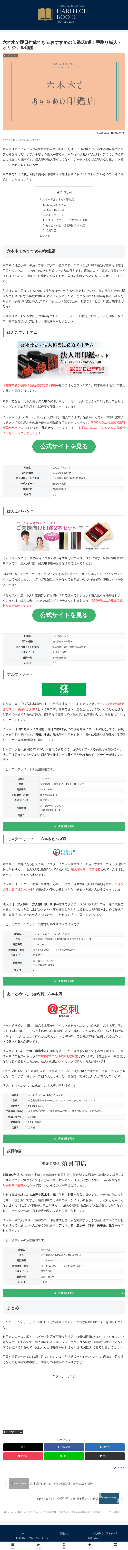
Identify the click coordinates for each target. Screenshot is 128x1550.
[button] (105, 1457)
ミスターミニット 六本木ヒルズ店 (67, 220)
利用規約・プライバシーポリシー (33, 1539)
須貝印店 (51, 231)
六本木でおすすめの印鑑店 (58, 199)
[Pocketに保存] (23, 1457)
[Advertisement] (64, 1403)
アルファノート (55, 215)
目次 (59, 192)
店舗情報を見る (66, 827)
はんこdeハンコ (55, 210)
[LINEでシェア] (64, 1457)
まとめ (46, 236)
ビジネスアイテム (13, 1433)
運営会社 (64, 1534)
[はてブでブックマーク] (105, 1448)
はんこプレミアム (56, 204)
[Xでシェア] (23, 1448)
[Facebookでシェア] (64, 1448)
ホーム (23, 1534)
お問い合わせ (95, 1539)
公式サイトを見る (64, 447)
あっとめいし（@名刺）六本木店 (65, 226)
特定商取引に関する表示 (105, 1534)
